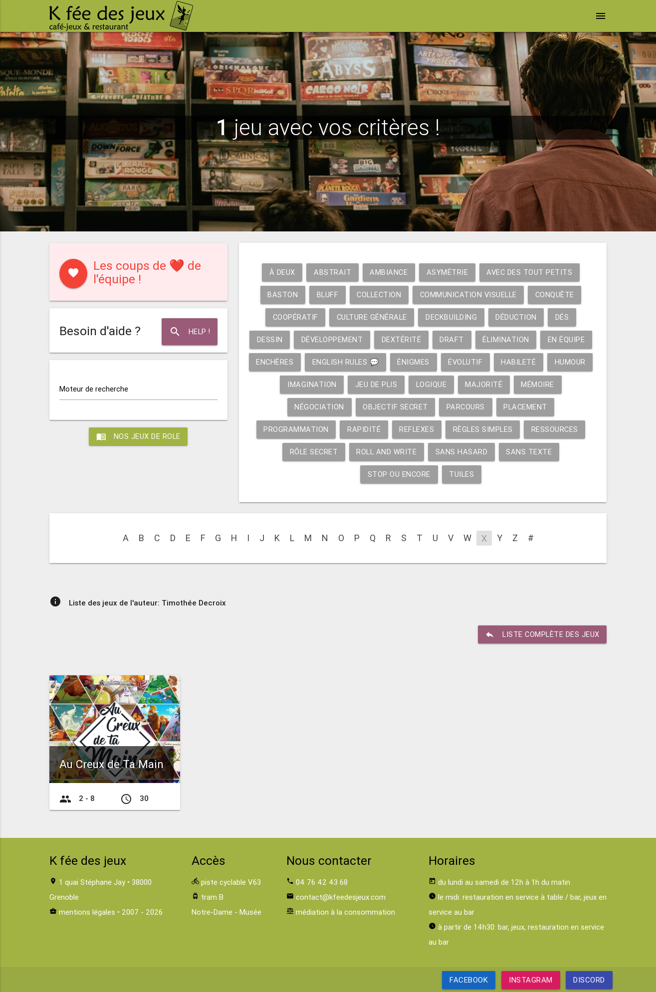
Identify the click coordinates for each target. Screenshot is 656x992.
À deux (281, 272)
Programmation (294, 429)
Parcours (465, 406)
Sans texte (531, 451)
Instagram (531, 980)
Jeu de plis (400, 384)
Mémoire (564, 384)
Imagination (336, 384)
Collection (378, 294)
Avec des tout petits (530, 272)
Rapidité (362, 429)
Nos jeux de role (138, 437)
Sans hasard (463, 451)
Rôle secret (313, 451)
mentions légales (87, 912)
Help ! (189, 331)
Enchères (298, 362)
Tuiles (462, 474)
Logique (456, 384)
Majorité (509, 384)
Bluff (324, 294)
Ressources (556, 429)
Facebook (468, 980)
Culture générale (371, 317)
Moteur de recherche (93, 389)
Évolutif (492, 362)
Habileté (546, 362)
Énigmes (440, 362)
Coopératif (293, 317)
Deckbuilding (452, 317)
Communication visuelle (469, 294)
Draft (454, 339)
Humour (276, 384)
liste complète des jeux (541, 634)
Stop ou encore (399, 474)
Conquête (558, 294)
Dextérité (404, 339)
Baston (279, 294)
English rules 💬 (370, 362)
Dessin (270, 339)
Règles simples (482, 429)
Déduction (518, 317)
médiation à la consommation (345, 912)
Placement (526, 406)
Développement (333, 339)
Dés (565, 317)
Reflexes (416, 429)
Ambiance (388, 272)
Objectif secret (395, 406)
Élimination (509, 339)
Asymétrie (447, 272)
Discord (589, 980)
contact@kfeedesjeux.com (341, 897)
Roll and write (387, 451)
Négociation (317, 406)
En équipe (570, 339)
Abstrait (331, 272)
